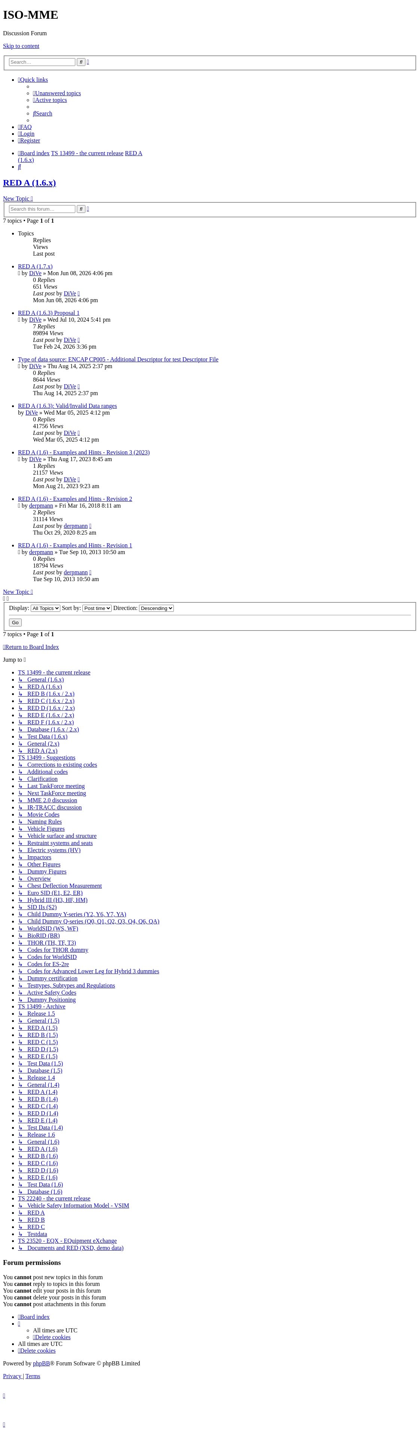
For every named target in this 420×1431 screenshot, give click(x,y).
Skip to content (21, 46)
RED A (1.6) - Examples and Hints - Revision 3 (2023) (84, 452)
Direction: (143, 608)
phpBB (41, 1363)
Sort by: (87, 608)
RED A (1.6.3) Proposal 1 (48, 313)
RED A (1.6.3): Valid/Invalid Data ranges (67, 406)
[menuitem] (57, 93)
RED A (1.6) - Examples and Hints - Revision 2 (75, 499)
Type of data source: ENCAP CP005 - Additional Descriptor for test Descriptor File (118, 359)
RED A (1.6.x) (29, 182)
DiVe (35, 273)
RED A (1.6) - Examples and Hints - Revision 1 (75, 545)
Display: (34, 608)
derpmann (41, 505)
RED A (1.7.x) (35, 266)
